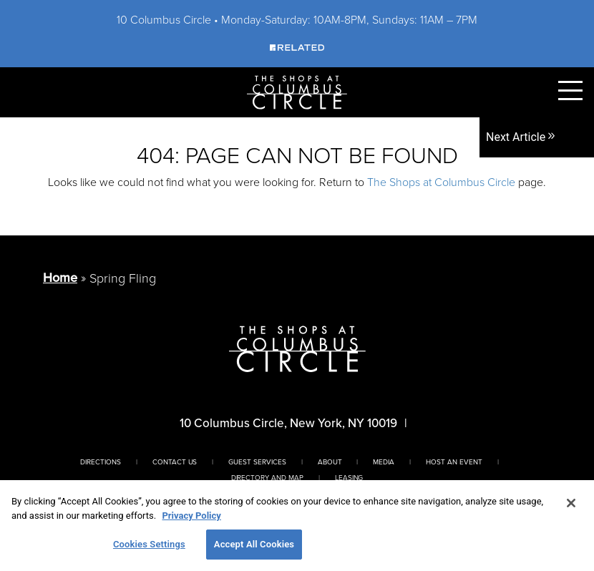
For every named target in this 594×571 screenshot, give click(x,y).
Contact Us (175, 462)
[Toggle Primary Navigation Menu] (570, 90)
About (330, 462)
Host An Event (454, 462)
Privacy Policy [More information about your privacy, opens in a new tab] (191, 515)
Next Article (521, 137)
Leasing (349, 477)
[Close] (571, 503)
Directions (100, 462)
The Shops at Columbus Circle (441, 182)
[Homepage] (297, 91)
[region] (297, 525)
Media (383, 462)
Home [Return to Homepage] (60, 277)
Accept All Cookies (254, 544)
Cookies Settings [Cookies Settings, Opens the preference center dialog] (149, 544)
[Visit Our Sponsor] (297, 47)
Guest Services (257, 462)
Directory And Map (267, 477)
